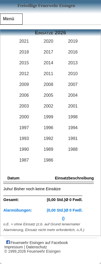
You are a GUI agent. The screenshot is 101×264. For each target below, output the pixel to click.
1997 (24, 127)
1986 (48, 160)
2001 (73, 106)
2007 (73, 84)
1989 (48, 149)
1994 (73, 127)
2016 (73, 52)
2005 (48, 95)
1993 (24, 138)
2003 (24, 106)
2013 (73, 63)
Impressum (13, 247)
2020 (48, 41)
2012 (24, 73)
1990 (24, 149)
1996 (48, 127)
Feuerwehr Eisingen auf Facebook (37, 242)
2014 (48, 63)
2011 (48, 73)
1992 (48, 138)
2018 (24, 52)
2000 (24, 117)
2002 (48, 106)
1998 (73, 117)
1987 (24, 160)
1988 (73, 149)
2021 (24, 41)
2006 (24, 95)
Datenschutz (36, 247)
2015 (24, 63)
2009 (24, 84)
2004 (73, 95)
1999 (48, 117)
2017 (48, 52)
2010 (73, 73)
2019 (73, 41)
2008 (48, 84)
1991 (73, 138)
